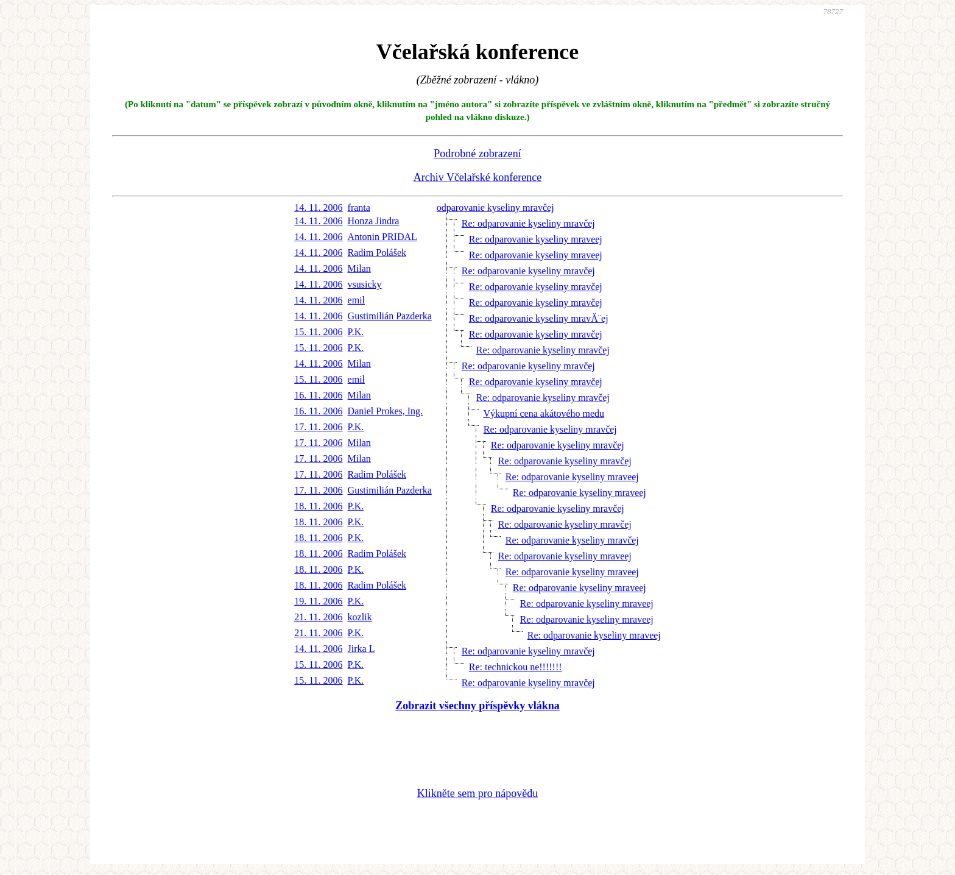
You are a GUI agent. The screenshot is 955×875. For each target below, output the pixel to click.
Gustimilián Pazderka (390, 316)
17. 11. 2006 (318, 427)
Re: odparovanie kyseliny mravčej (528, 223)
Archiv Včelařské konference (478, 177)
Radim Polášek (377, 252)
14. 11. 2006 (318, 207)
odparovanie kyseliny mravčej (495, 207)
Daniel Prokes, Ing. (385, 411)
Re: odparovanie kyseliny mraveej (535, 239)
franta (359, 207)
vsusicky (365, 284)
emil (356, 300)
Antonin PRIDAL (382, 237)
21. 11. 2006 (318, 617)
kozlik (360, 617)
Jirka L (361, 648)
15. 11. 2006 (318, 332)
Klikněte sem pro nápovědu (477, 793)
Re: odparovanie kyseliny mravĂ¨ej (538, 318)
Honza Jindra (374, 221)
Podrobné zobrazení (477, 153)
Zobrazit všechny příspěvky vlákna (477, 706)
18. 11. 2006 (318, 506)
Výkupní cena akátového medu (543, 413)
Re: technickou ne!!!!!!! (515, 667)
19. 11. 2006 (318, 601)
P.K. (356, 332)
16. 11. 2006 (318, 395)
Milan (359, 268)
